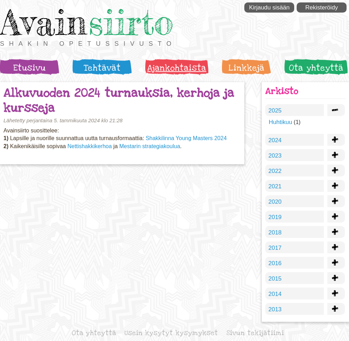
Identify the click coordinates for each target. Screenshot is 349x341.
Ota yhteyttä (316, 68)
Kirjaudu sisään (269, 7)
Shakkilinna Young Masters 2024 (186, 138)
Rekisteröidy (321, 7)
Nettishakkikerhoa (89, 146)
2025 (275, 110)
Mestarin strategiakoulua (149, 146)
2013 (275, 309)
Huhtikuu (280, 122)
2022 (275, 171)
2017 (275, 248)
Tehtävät (102, 68)
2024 (275, 140)
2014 (275, 294)
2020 (275, 201)
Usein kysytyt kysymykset (171, 333)
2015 (275, 278)
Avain (43, 22)
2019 (275, 217)
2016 (275, 263)
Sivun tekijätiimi (255, 333)
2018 (275, 232)
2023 (275, 155)
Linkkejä (247, 68)
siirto (130, 22)
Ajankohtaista (176, 68)
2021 (275, 186)
